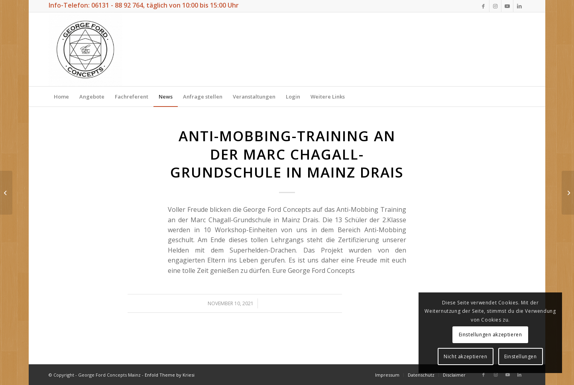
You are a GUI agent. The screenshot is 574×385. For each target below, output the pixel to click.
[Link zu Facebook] (483, 6)
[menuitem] (61, 97)
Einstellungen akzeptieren (490, 334)
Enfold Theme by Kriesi (170, 375)
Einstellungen (520, 356)
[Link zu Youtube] (507, 6)
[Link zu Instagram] (495, 6)
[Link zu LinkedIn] (519, 6)
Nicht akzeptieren (465, 356)
